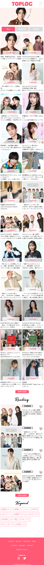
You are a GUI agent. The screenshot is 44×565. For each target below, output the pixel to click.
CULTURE (14, 545)
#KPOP (35, 509)
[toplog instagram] (19, 559)
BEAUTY (18, 541)
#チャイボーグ (7, 524)
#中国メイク (21, 524)
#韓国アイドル (20, 514)
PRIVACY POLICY (22, 549)
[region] (22, 16)
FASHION (11, 541)
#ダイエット (6, 514)
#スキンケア (33, 514)
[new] (8, 29)
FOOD (34, 541)
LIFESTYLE (27, 541)
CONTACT (30, 545)
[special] (36, 29)
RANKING (22, 545)
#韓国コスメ (6, 509)
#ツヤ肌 (14, 519)
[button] (22, 16)
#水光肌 (5, 519)
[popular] (22, 29)
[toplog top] (22, 4)
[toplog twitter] (25, 559)
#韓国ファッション (21, 509)
